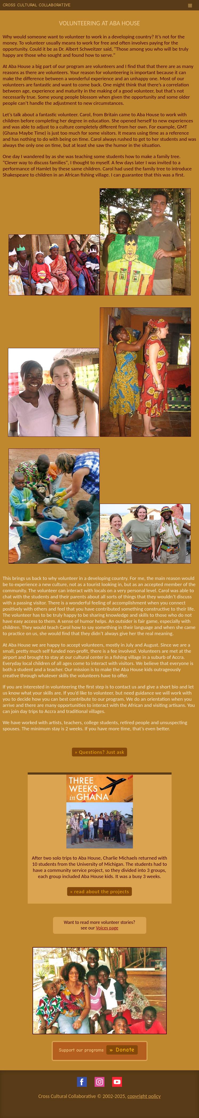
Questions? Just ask (101, 752)
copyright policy (144, 1096)
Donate (125, 1050)
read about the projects (101, 891)
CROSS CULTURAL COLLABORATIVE (36, 5)
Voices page (107, 928)
